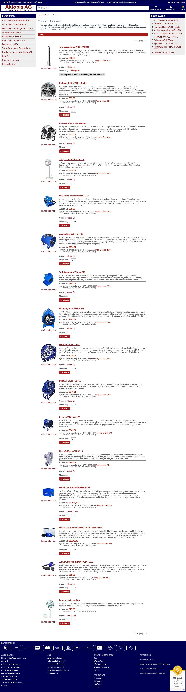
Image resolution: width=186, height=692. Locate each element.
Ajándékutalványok (9, 676)
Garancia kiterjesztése (10, 673)
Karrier (4, 686)
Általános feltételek (55, 658)
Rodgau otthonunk (10, 60)
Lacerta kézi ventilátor (70, 600)
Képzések (6, 56)
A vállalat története (9, 679)
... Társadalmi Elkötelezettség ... (121, 2)
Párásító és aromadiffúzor (13, 40)
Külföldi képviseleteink (10, 667)
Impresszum (52, 673)
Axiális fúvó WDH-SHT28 (71, 234)
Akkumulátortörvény (55, 667)
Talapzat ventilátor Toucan (71, 159)
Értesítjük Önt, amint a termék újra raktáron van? (82, 75)
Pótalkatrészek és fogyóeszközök (18, 52)
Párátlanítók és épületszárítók (16, 21)
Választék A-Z (99, 661)
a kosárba (64, 115)
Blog (95, 658)
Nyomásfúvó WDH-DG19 (71, 451)
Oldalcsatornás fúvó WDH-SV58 (74, 487)
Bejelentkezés (171, 9)
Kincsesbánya (9, 64)
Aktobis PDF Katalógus (10, 664)
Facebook (98, 678)
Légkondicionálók (10, 44)
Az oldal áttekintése (102, 667)
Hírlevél (4, 661)
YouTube (97, 684)
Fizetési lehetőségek (9, 670)
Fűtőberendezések (11, 36)
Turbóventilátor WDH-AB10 (72, 272)
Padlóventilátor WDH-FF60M (72, 123)
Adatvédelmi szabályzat (57, 661)
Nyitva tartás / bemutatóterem (13, 658)
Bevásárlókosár (155, 9)
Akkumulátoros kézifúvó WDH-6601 (76, 562)
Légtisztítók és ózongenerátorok (17, 28)
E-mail (96, 687)
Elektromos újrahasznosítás (58, 670)
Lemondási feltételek (56, 664)
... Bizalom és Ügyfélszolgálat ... (89, 2)
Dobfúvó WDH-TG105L (70, 381)
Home (40, 15)
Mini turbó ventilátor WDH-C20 (74, 196)
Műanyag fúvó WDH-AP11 (71, 308)
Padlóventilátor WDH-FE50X (72, 83)
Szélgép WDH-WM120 (69, 417)
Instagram (98, 681)
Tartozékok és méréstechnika (16, 48)
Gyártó (96, 670)
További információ (48, 69)
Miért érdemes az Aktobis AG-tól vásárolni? (23, 2)
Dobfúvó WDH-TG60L (69, 345)
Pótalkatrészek (100, 664)
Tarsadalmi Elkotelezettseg (12, 683)
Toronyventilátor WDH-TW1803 (74, 47)
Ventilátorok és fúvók (11, 32)
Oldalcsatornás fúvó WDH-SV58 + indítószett (80, 528)
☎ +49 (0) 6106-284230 (176, 2)
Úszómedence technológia (14, 24)
